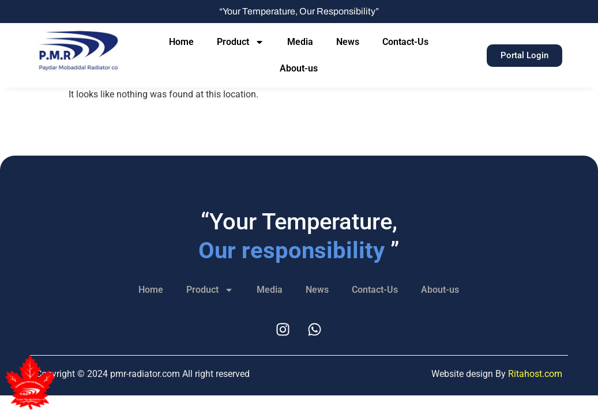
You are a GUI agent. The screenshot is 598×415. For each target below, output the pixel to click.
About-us (299, 68)
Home (181, 41)
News (347, 41)
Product (240, 42)
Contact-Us (405, 41)
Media (300, 41)
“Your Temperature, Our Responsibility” (299, 11)
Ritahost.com (535, 373)
